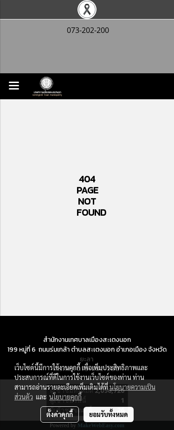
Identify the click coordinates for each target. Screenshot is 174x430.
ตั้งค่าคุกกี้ (59, 414)
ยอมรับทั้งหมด (108, 414)
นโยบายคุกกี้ (65, 396)
